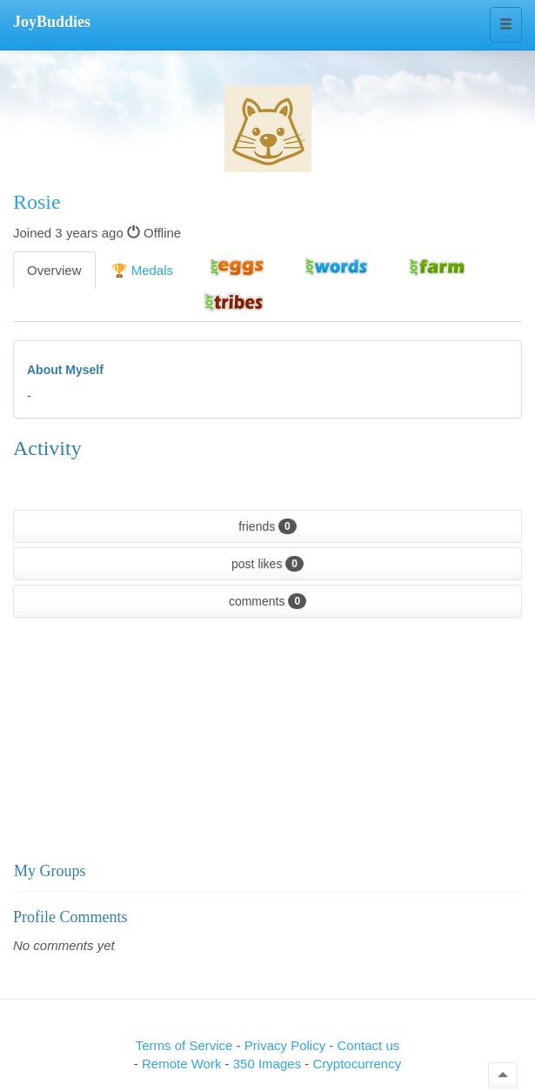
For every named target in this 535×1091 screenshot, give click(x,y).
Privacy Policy (287, 1045)
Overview (54, 270)
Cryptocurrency (356, 1063)
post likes (267, 564)
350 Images (269, 1063)
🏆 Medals (142, 270)
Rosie (37, 202)
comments (267, 601)
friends (267, 526)
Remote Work (183, 1063)
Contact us (369, 1045)
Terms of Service (184, 1045)
